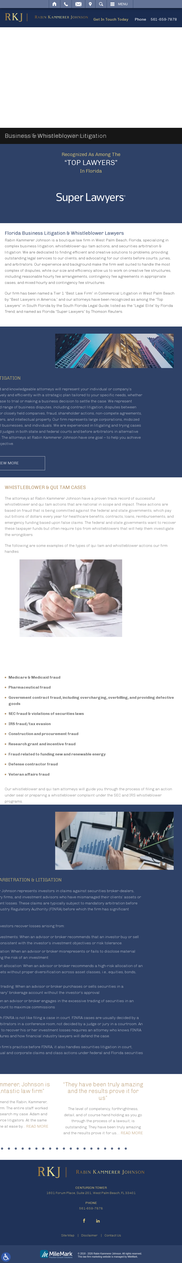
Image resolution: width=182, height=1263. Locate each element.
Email (78, 4)
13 (9, 1149)
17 (36, 1149)
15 (23, 1149)
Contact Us (113, 1235)
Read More (70, 1133)
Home (54, 4)
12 (2, 1149)
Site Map (67, 1235)
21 (64, 1149)
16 (29, 1149)
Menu (123, 4)
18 (43, 1149)
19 (50, 1149)
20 (57, 1149)
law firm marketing (92, 1256)
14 (16, 1149)
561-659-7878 (163, 19)
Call (66, 4)
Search (101, 4)
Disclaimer (89, 1235)
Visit (90, 4)
